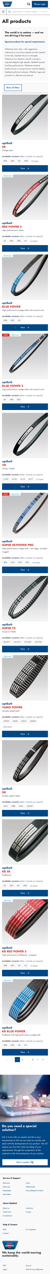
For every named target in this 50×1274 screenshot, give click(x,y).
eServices (6, 1186)
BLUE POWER (11, 307)
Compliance (7, 1215)
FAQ (4, 1229)
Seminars (6, 1183)
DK (4, 792)
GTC (4, 1265)
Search (44, 11)
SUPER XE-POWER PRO (18, 545)
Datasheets (7, 1190)
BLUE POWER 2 (12, 386)
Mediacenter (30, 1186)
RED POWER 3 (12, 227)
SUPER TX (9, 628)
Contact (6, 1233)
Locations (29, 1208)
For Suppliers (31, 1229)
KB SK (6, 871)
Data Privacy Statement (34, 1269)
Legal (5, 1269)
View (25, 168)
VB (4, 465)
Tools (28, 1183)
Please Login (40, 4)
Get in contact (25, 1162)
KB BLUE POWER (13, 1031)
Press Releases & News (34, 1190)
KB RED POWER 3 (14, 951)
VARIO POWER (12, 707)
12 (33, 1059)
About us (6, 1208)
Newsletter (7, 1194)
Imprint (28, 1265)
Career (28, 1212)
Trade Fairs (7, 1212)
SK (4, 147)
